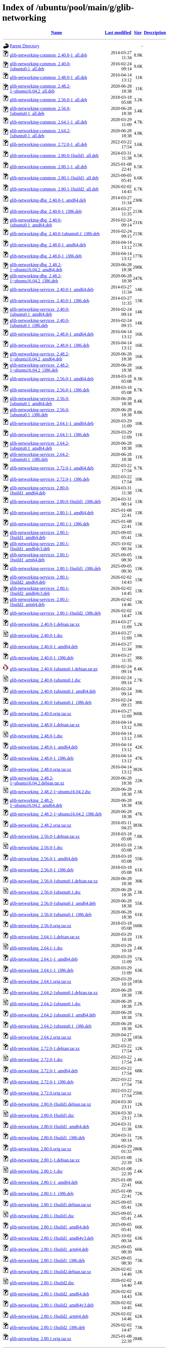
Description (155, 32)
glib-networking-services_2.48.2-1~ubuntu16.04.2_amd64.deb (39, 356)
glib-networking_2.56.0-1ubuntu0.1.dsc (45, 892)
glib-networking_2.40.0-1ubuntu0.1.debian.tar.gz (54, 669)
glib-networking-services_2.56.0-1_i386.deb (49, 390)
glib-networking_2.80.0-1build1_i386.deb (47, 1137)
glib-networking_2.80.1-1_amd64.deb (44, 1182)
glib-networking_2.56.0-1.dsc (36, 847)
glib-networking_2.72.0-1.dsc (36, 1059)
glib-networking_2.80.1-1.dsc (36, 1171)
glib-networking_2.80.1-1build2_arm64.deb (49, 1316)
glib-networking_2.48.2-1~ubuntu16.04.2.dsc (50, 791)
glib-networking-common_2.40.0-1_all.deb (48, 55)
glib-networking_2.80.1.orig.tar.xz (40, 1338)
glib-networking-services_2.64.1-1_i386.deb (49, 434)
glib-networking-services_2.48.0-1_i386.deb (49, 345)
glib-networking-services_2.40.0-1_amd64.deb (52, 289)
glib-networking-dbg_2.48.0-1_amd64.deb (48, 244)
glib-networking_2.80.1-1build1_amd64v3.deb (52, 1238)
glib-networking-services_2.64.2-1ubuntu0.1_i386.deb (39, 457)
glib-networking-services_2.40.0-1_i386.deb (49, 300)
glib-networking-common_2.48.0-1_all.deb (48, 77)
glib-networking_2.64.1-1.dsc (36, 948)
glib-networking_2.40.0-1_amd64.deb (44, 646)
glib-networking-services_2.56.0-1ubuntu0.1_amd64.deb (39, 401)
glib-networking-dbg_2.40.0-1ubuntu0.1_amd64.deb (36, 222)
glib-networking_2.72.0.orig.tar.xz (40, 1093)
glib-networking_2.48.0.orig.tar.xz (40, 769)
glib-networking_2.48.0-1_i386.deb (41, 758)
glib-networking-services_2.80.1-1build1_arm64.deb (39, 557)
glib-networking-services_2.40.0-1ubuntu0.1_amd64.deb (39, 312)
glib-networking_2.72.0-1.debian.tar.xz (45, 1048)
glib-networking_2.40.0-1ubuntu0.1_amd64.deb (53, 691)
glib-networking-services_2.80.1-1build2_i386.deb (55, 613)
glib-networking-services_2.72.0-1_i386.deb (49, 479)
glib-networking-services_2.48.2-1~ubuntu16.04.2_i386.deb (39, 368)
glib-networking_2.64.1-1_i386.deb (41, 970)
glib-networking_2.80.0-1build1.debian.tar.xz (50, 1104)
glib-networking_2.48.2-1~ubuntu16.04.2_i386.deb (56, 814)
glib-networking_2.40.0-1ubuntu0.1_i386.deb (50, 702)
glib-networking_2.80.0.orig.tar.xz (40, 1149)
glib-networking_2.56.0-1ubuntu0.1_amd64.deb (53, 903)
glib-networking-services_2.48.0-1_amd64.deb (52, 334)
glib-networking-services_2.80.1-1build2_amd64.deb (39, 580)
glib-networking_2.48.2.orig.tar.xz (40, 825)
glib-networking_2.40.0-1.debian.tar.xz (45, 624)
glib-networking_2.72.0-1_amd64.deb (44, 1070)
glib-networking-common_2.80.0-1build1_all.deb (54, 155)
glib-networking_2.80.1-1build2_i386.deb (47, 1327)
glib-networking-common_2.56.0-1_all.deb (48, 99)
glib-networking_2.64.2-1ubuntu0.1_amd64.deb (53, 1015)
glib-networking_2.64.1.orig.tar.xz (40, 981)
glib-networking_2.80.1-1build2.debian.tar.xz (50, 1271)
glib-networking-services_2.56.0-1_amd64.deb (52, 378)
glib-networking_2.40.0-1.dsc (36, 635)
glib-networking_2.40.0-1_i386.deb (41, 657)
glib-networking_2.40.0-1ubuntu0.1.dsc (45, 680)
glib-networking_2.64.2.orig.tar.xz (40, 1037)
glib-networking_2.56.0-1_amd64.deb (44, 858)
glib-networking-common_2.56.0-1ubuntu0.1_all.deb (40, 111)
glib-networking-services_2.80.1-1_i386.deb (49, 524)
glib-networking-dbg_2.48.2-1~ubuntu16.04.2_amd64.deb (36, 267)
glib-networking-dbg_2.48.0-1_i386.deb (46, 256)
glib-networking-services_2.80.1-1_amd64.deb (52, 512)
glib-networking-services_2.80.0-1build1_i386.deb (55, 501)
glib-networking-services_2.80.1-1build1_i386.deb (55, 568)
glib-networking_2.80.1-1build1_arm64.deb (49, 1249)
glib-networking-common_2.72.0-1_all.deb (48, 144)
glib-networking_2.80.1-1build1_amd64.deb (49, 1227)
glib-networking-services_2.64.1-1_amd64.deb (52, 423)
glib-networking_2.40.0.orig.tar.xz (40, 713)
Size (138, 32)
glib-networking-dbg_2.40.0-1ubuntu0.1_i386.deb (55, 233)
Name (56, 32)
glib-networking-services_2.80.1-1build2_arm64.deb (39, 602)
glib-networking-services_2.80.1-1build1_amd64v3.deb (39, 546)
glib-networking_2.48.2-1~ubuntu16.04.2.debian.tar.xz (37, 780)
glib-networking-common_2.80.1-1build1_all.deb (54, 178)
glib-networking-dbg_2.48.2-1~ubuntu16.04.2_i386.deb (36, 278)
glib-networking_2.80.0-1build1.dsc (42, 1115)
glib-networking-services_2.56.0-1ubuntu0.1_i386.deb (39, 412)
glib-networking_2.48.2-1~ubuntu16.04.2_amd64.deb (36, 803)
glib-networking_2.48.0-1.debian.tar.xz (45, 724)
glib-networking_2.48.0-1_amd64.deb (44, 747)
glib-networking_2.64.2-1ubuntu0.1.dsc (45, 1003)
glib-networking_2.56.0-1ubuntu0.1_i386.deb (50, 914)
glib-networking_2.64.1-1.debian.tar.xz (45, 936)
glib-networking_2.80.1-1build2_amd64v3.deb (52, 1305)
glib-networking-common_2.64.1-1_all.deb (48, 122)
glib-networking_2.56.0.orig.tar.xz (40, 925)
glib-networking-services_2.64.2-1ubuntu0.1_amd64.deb (39, 446)
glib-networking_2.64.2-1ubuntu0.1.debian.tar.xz (54, 992)
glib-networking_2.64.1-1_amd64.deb (44, 959)
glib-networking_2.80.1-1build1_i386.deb (47, 1260)
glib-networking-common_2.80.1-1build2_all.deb (54, 189)
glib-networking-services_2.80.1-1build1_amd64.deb (39, 535)
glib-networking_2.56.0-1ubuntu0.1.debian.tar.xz (54, 881)
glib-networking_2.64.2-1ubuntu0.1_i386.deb (50, 1026)
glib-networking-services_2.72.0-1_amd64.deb (52, 468)
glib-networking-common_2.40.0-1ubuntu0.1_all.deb (40, 66)
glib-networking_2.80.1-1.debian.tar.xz (45, 1160)
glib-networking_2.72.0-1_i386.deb (41, 1082)
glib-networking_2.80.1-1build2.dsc (42, 1282)
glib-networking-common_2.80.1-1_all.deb (48, 166)
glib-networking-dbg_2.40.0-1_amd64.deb (48, 200)
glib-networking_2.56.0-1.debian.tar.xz (45, 836)
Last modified (118, 32)
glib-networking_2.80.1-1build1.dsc (42, 1215)
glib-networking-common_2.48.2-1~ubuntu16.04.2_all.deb (40, 88)
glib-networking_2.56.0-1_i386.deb (41, 869)
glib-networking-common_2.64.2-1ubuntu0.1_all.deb (40, 133)
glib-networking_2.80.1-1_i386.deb (41, 1193)
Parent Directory (24, 46)
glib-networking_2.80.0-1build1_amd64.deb (49, 1126)
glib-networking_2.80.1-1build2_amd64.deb (49, 1294)
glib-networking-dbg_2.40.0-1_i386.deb (46, 211)
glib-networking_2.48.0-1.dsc (36, 736)
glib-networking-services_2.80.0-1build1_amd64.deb (39, 490)
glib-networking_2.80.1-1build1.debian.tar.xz (50, 1204)
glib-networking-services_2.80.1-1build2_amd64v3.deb (39, 591)
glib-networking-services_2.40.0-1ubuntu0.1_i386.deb (39, 323)
